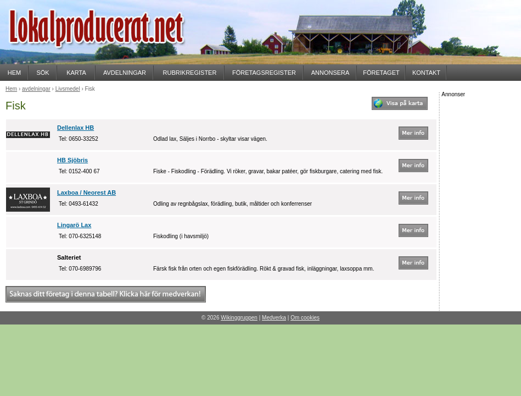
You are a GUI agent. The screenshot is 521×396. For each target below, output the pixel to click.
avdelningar (36, 89)
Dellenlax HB (75, 127)
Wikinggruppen (239, 318)
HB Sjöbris (72, 160)
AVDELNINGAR (124, 72)
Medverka (274, 318)
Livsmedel (67, 89)
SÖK (42, 72)
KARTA (76, 72)
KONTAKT (426, 72)
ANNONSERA (330, 72)
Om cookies (305, 318)
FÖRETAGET (381, 72)
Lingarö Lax (74, 225)
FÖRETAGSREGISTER (264, 72)
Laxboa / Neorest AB (86, 192)
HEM (14, 72)
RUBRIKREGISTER (190, 72)
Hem (11, 89)
